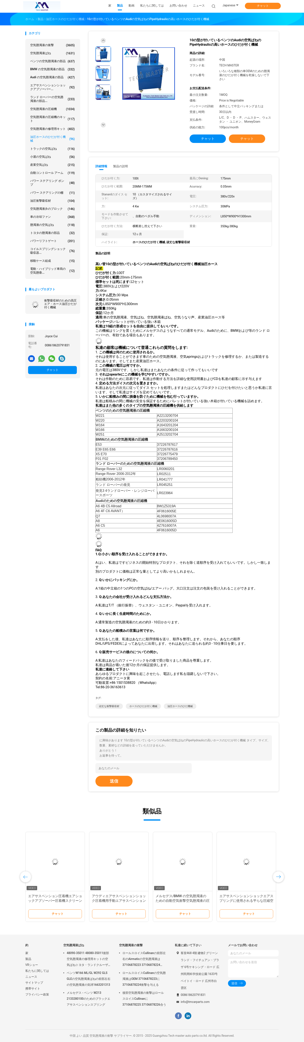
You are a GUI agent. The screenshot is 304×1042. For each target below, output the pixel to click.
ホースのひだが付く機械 (143, 706)
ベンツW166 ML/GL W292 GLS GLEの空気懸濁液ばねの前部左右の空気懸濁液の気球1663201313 (88, 978)
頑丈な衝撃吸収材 (109, 706)
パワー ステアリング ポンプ (52, 182)
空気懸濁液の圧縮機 (52, 109)
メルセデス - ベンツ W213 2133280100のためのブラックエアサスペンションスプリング (88, 998)
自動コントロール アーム (52, 173)
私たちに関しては (37, 970)
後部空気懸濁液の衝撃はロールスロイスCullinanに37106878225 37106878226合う (144, 998)
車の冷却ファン (52, 217)
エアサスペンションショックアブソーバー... (52, 87)
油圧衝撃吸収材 (52, 201)
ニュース (31, 976)
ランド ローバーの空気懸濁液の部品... (52, 99)
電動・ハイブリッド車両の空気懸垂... (52, 270)
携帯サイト (32, 988)
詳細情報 (101, 166)
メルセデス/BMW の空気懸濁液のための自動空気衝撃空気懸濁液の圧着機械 (183, 900)
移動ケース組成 (52, 261)
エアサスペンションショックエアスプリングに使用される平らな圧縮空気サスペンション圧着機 (246, 900)
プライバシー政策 (37, 994)
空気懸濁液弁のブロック (52, 209)
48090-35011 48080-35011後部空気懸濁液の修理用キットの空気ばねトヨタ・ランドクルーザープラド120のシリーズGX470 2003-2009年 (88, 959)
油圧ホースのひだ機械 (180, 706)
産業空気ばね (52, 165)
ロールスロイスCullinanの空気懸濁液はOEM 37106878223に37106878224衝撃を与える (144, 978)
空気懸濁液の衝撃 (52, 45)
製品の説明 (120, 166)
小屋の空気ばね (52, 157)
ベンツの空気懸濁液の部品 (52, 61)
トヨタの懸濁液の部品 (52, 233)
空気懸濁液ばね (52, 53)
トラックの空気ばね (52, 149)
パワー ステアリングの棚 (52, 193)
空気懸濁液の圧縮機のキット (52, 118)
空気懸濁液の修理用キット (52, 129)
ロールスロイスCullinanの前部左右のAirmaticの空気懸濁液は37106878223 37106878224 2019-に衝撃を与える (144, 959)
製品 (28, 959)
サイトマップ (34, 982)
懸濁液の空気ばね (52, 225)
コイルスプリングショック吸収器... (52, 250)
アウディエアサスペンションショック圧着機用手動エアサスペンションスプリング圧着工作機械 (119, 900)
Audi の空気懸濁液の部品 (52, 77)
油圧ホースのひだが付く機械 (52, 138)
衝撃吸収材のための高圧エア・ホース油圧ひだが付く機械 (60, 304)
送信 (114, 781)
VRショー (31, 965)
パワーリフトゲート (52, 241)
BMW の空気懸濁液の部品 (52, 69)
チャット (263, 5)
